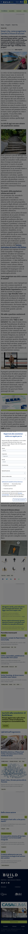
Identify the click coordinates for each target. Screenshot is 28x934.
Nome (3, 448)
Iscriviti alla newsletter (19, 499)
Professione (5, 465)
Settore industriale (7, 476)
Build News (6, 484)
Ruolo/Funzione (6, 470)
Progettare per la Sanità (9, 485)
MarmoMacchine (16, 484)
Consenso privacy (8, 488)
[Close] (26, 435)
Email (3, 459)
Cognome (4, 454)
